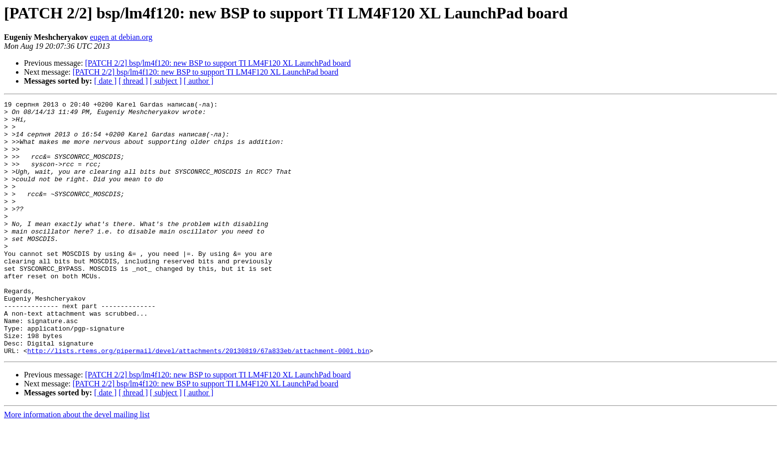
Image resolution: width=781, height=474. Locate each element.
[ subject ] (166, 81)
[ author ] (199, 81)
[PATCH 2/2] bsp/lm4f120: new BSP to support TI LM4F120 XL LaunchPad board (218, 63)
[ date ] (105, 81)
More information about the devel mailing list (76, 465)
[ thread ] (133, 81)
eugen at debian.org (121, 37)
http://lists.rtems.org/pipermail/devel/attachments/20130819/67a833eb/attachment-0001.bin (198, 401)
